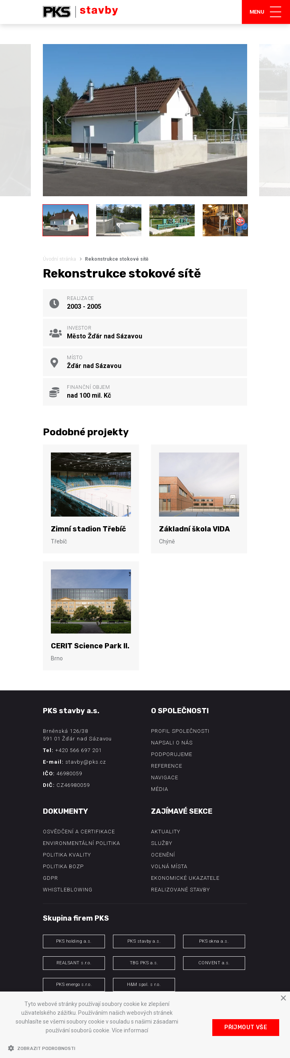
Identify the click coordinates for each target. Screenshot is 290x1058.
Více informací (130, 1030)
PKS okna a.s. (214, 941)
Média (159, 789)
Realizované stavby (180, 890)
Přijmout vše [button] (245, 1027)
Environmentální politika (81, 843)
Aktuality (165, 832)
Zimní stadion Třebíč (88, 529)
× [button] (283, 999)
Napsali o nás (172, 743)
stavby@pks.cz (85, 762)
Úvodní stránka (59, 259)
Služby (161, 843)
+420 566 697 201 (78, 750)
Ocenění (163, 855)
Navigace (164, 777)
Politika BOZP (63, 866)
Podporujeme (171, 754)
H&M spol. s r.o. (144, 984)
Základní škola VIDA (194, 529)
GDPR (50, 878)
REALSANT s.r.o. (74, 962)
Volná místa (169, 866)
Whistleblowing (68, 890)
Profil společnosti (180, 731)
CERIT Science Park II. (90, 646)
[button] (97, 1048)
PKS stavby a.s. (144, 941)
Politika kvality (67, 855)
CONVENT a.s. (214, 962)
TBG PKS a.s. (144, 962)
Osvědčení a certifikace (79, 832)
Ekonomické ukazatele (185, 878)
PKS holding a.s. (74, 941)
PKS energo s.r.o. (74, 984)
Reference (166, 766)
